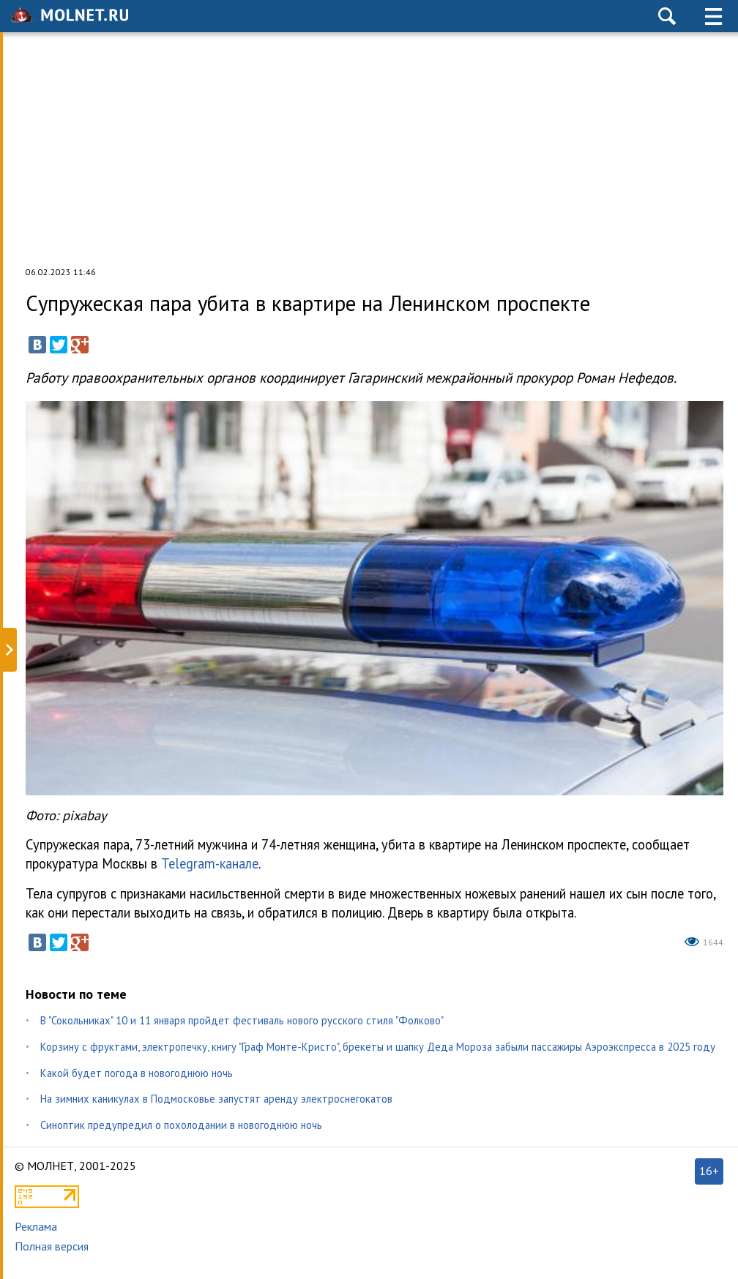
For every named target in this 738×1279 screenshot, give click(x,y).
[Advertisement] (369, 149)
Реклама (36, 1226)
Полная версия (52, 1246)
